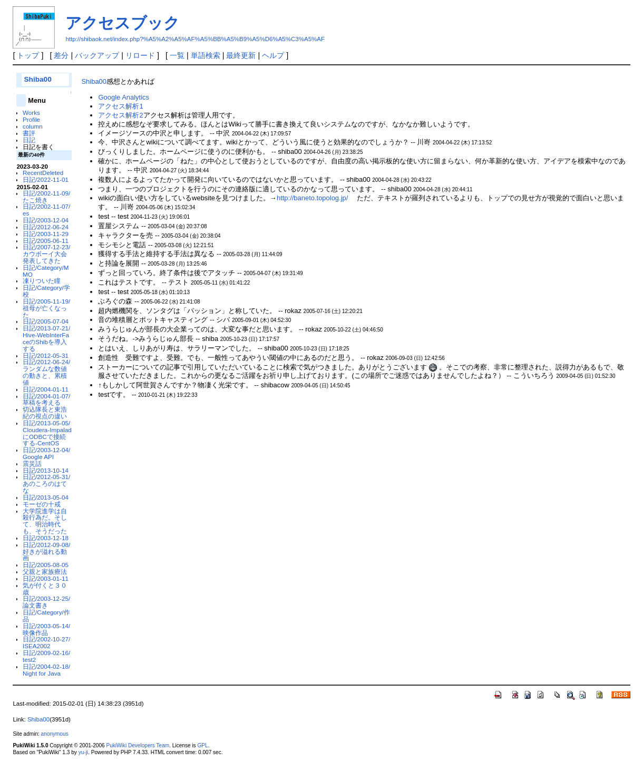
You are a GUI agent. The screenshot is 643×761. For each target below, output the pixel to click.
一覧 (177, 55)
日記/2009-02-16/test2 (46, 656)
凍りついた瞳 (42, 280)
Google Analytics (123, 97)
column (33, 126)
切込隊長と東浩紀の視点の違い (45, 412)
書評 (29, 133)
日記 (29, 139)
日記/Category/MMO (46, 271)
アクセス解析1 (120, 106)
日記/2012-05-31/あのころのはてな (46, 483)
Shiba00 (37, 79)
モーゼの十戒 (42, 504)
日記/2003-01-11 (46, 578)
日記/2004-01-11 (46, 389)
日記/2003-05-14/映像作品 (46, 629)
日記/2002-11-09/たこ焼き (46, 196)
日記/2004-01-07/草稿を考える (46, 399)
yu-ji (83, 752)
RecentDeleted (43, 172)
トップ (28, 55)
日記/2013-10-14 (46, 470)
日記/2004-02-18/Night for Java (46, 670)
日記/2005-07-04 (46, 321)
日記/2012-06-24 (46, 226)
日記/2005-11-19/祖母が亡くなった (46, 308)
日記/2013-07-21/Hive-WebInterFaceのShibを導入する (46, 338)
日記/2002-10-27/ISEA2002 (46, 642)
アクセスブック (122, 23)
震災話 (32, 463)
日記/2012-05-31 (46, 355)
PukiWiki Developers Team (138, 745)
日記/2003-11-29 (46, 233)
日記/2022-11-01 (46, 179)
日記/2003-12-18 (46, 537)
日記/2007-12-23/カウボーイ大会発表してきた (46, 253)
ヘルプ (273, 55)
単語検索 (205, 55)
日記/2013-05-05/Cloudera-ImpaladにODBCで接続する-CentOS (47, 432)
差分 (61, 55)
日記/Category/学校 (46, 291)
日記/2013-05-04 (46, 497)
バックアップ (97, 55)
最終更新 (241, 55)
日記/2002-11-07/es (46, 210)
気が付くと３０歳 (45, 589)
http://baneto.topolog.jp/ (312, 198)
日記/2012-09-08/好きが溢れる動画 (46, 551)
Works (31, 112)
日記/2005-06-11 (46, 240)
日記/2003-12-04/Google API (46, 453)
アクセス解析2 (120, 115)
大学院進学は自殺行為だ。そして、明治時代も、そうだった (45, 521)
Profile (31, 119)
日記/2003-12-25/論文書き (46, 602)
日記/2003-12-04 (46, 220)
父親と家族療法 (45, 571)
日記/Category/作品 (46, 615)
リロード (140, 55)
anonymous (55, 734)
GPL (202, 745)
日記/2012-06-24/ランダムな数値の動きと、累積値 (46, 371)
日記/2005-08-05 (46, 564)
